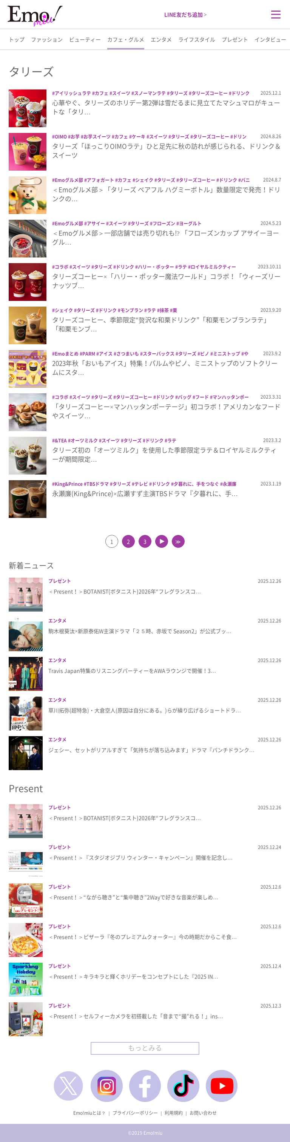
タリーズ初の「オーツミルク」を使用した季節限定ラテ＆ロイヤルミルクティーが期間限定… (164, 454)
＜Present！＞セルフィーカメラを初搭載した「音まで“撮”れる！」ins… (135, 1016)
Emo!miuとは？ (89, 1113)
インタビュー (270, 39)
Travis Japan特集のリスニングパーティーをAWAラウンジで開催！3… (132, 670)
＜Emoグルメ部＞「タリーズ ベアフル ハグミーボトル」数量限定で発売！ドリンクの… (166, 194)
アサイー (96, 223)
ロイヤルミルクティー (213, 267)
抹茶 (164, 310)
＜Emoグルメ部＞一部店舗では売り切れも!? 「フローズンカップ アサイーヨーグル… (165, 237)
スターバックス (158, 353)
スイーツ (121, 93)
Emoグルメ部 (69, 180)
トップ (17, 39)
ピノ (204, 353)
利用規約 (174, 1113)
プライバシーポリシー (135, 1113)
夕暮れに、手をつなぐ (196, 484)
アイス (106, 353)
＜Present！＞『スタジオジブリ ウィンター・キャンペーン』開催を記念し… (140, 857)
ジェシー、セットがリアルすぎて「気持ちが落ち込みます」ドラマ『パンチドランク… (151, 750)
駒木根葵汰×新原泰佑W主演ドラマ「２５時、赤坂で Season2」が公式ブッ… (139, 631)
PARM (88, 353)
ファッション (47, 39)
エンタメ (161, 39)
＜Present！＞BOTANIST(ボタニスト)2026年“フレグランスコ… (124, 591)
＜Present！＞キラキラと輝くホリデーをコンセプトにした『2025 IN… (133, 976)
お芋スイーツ (97, 136)
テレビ (141, 484)
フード (202, 397)
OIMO (61, 136)
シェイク (144, 180)
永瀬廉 (229, 484)
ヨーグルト (190, 223)
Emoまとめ (67, 353)
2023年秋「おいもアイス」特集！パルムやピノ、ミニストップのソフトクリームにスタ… (165, 367)
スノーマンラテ (150, 93)
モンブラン (131, 310)
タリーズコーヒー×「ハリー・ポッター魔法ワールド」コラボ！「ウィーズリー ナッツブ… (166, 280)
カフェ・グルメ (125, 39)
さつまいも (127, 353)
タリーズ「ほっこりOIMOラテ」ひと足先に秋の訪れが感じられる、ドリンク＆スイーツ (166, 150)
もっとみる (145, 1048)
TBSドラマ (97, 484)
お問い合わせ (203, 1113)
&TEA (61, 440)
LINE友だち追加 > (185, 14)
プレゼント (235, 39)
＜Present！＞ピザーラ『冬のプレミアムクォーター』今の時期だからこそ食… (142, 936)
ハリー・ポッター (156, 267)
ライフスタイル (196, 39)
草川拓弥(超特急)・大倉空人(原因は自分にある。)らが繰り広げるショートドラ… (144, 710)
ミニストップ (226, 353)
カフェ (101, 93)
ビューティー (85, 39)
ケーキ (138, 136)
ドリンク (240, 93)
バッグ (184, 397)
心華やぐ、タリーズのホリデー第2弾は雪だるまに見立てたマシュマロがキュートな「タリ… (166, 107)
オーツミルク (84, 440)
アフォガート (100, 180)
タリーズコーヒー (209, 93)
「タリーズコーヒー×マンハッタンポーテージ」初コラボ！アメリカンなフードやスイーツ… (166, 411)
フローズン (164, 223)
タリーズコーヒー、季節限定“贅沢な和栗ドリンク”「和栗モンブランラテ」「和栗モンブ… (161, 324)
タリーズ (179, 93)
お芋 (75, 136)
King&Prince (69, 484)
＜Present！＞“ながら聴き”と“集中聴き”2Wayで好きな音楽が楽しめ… (133, 897)
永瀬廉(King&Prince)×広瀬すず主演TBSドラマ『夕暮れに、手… (145, 493)
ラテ (182, 267)
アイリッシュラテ (73, 93)
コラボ (61, 267)
